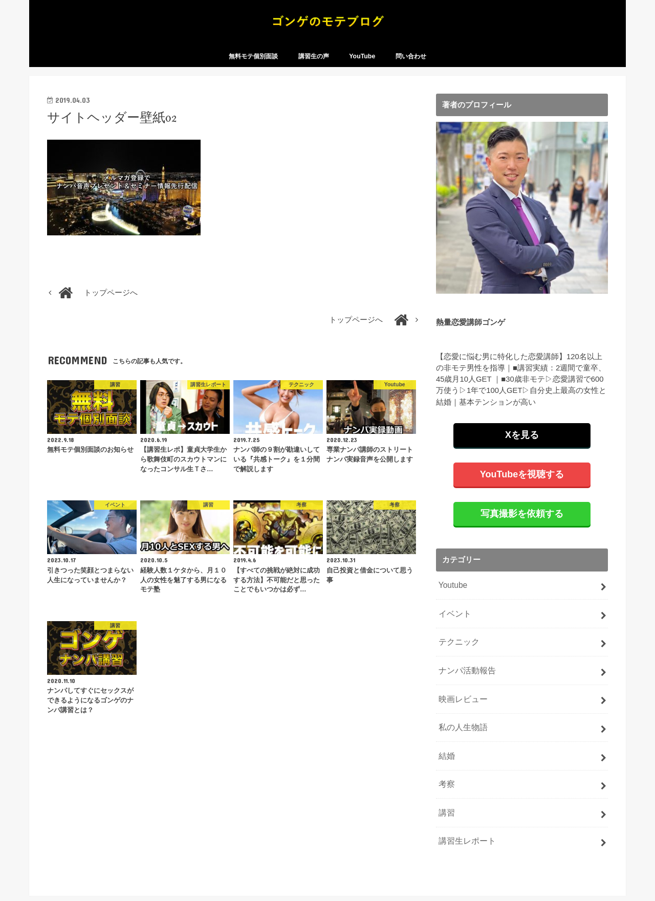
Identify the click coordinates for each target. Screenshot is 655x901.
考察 (445, 784)
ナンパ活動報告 (465, 676)
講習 (445, 811)
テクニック (457, 649)
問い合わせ (411, 67)
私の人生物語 (461, 730)
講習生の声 (313, 67)
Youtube (452, 595)
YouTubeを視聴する (522, 484)
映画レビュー (461, 703)
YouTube (362, 67)
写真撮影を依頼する (522, 524)
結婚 (445, 757)
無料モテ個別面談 (253, 67)
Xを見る (522, 445)
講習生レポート (465, 838)
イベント (453, 622)
